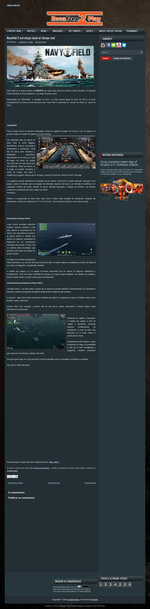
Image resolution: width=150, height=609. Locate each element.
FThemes (56, 606)
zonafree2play (73, 599)
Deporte (91, 30)
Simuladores (59, 30)
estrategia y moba (26, 42)
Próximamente (132, 30)
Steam (105, 58)
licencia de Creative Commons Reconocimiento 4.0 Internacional (72, 590)
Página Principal (54, 483)
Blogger (94, 599)
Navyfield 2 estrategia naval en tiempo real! (31, 37)
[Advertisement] (60, 116)
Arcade (45, 30)
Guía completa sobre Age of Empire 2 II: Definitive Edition (119, 163)
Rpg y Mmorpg (76, 30)
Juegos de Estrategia (41, 468)
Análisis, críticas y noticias (110, 30)
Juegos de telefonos (122, 58)
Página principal (13, 5)
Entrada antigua (90, 483)
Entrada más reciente (15, 483)
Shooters (33, 30)
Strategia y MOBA (16, 30)
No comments (40, 42)
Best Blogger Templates (82, 606)
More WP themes (99, 606)
